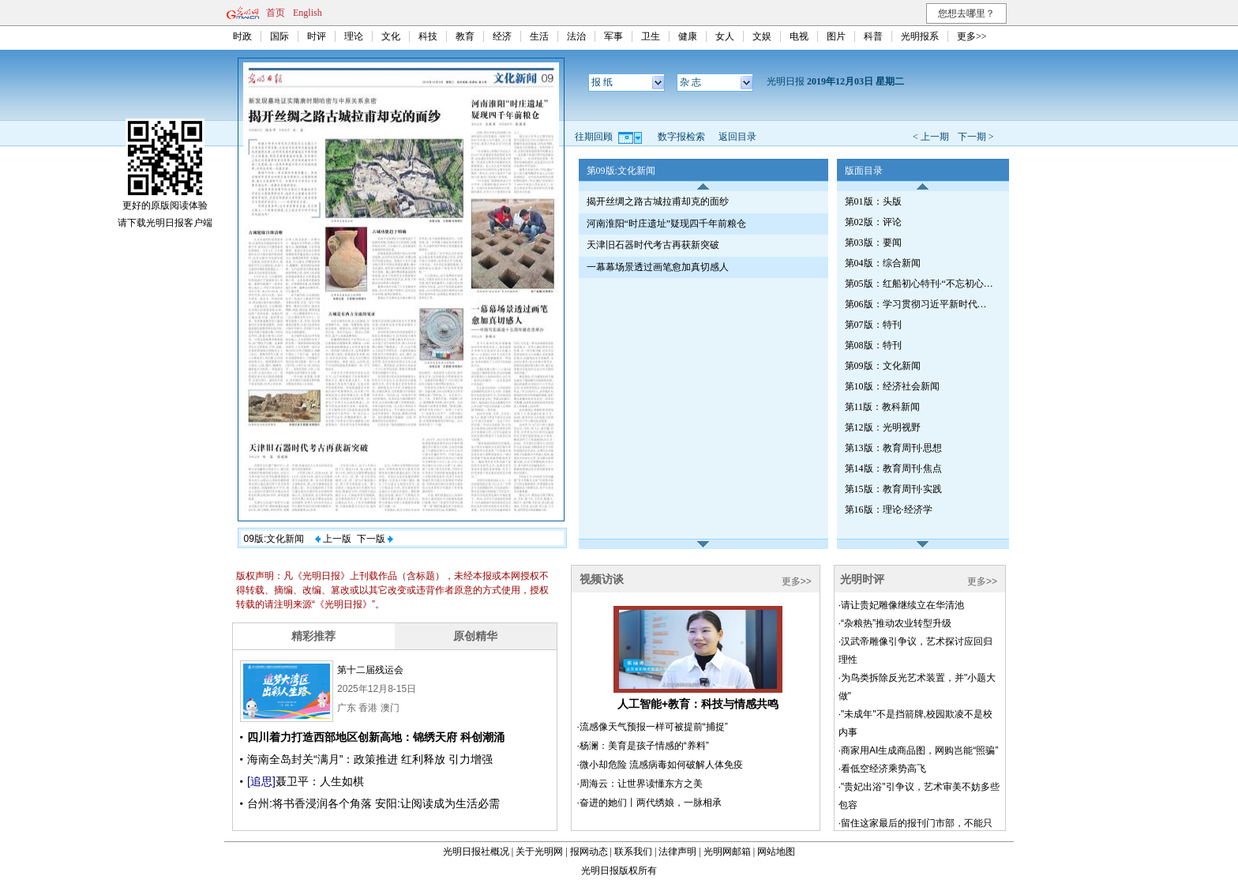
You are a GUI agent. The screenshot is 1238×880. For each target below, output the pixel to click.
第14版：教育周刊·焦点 (893, 468)
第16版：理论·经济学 (888, 509)
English (307, 12)
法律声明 (677, 851)
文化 (390, 36)
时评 (316, 36)
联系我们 (633, 851)
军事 (613, 36)
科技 (427, 36)
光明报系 (920, 36)
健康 (687, 36)
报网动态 (589, 851)
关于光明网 (539, 851)
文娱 (761, 36)
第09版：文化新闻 (883, 365)
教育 (465, 36)
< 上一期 (931, 136)
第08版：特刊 (873, 345)
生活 (539, 36)
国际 (279, 36)
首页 (275, 12)
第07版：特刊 (873, 324)
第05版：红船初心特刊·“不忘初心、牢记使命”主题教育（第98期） (920, 283)
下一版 (375, 538)
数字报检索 (681, 136)
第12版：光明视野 (883, 427)
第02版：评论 (873, 222)
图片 (836, 36)
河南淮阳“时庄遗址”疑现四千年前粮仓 (667, 223)
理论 (353, 36)
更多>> (972, 36)
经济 (502, 36)
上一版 (333, 538)
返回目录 (737, 136)
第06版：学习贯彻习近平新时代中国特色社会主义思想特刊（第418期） (920, 304)
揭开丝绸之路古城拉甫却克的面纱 (658, 201)
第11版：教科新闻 (883, 406)
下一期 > (976, 136)
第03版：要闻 (873, 242)
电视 (799, 36)
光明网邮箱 (727, 851)
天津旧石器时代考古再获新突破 (653, 244)
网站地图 (776, 851)
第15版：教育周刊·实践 (893, 489)
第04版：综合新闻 (883, 263)
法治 (576, 36)
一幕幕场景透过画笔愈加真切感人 (658, 267)
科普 (873, 36)
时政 (242, 36)
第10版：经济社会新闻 (892, 386)
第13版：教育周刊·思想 (893, 447)
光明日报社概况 (476, 851)
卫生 (650, 36)
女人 (724, 36)
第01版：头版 (873, 201)
